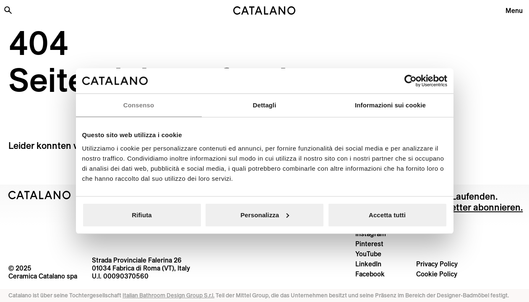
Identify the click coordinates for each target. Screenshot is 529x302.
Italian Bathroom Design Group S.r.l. (168, 295)
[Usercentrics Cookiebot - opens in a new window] (410, 81)
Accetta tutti (387, 214)
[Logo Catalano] (39, 195)
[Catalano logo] (264, 10)
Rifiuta (141, 214)
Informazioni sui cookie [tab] (390, 105)
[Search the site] (8, 10)
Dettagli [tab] (264, 105)
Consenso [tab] (138, 105)
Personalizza (264, 214)
